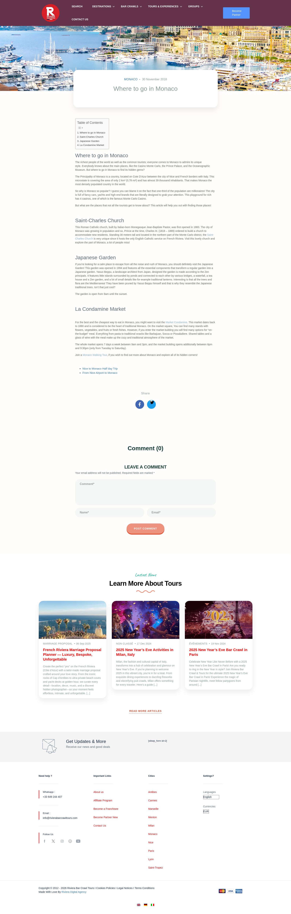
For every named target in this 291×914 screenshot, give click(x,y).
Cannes (152, 800)
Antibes (152, 792)
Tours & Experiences (163, 6)
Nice (150, 842)
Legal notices (125, 888)
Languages (209, 792)
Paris (151, 850)
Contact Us (80, 19)
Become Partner (236, 12)
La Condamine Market (92, 145)
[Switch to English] (138, 905)
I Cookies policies (105, 888)
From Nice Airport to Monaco (100, 372)
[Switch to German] (145, 905)
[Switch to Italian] (152, 905)
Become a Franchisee (106, 808)
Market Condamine (176, 322)
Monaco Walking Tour (95, 354)
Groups (193, 6)
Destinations (101, 6)
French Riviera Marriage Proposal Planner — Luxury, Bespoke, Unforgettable (72, 654)
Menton (152, 817)
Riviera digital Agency (74, 891)
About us (99, 792)
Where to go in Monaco (92, 132)
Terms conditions (144, 888)
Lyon (151, 859)
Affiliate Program (103, 800)
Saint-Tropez (155, 867)
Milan (151, 825)
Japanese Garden (89, 141)
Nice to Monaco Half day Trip (100, 368)
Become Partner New (106, 817)
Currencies (209, 806)
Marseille (153, 808)
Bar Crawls (129, 6)
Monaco (131, 79)
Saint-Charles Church (91, 136)
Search (77, 6)
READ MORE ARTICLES (145, 711)
